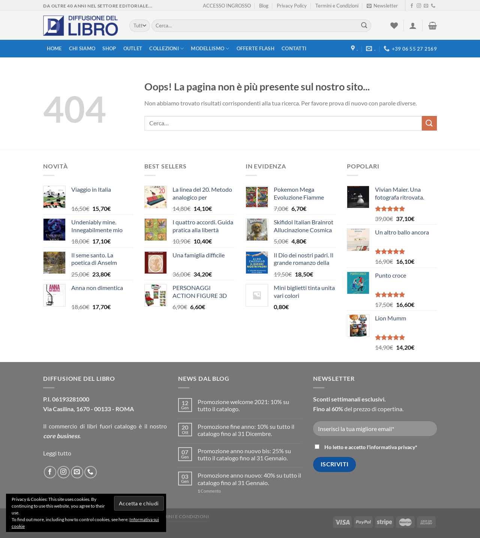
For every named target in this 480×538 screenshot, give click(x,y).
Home (54, 48)
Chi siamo (82, 48)
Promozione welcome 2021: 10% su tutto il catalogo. (243, 405)
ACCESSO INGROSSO (227, 6)
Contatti (294, 48)
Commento (209, 490)
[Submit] (364, 26)
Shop (109, 48)
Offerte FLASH (255, 48)
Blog (263, 6)
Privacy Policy (292, 6)
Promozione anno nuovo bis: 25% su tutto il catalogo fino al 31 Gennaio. (244, 454)
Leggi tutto (57, 453)
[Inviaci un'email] (426, 6)
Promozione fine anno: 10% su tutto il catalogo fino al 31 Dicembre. (246, 430)
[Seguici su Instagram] (419, 6)
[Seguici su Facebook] (412, 6)
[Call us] (433, 6)
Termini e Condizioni (336, 6)
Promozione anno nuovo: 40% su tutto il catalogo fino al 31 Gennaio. (249, 479)
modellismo (210, 48)
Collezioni (166, 48)
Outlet (132, 48)
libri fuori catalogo (111, 426)
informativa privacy (392, 447)
